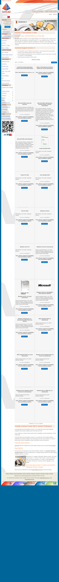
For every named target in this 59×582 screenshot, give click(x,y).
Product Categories (6, 31)
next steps (53, 445)
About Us (55, 14)
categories (48, 0)
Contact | (47, 473)
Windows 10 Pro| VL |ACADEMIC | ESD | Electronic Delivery (45, 293)
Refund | (11, 473)
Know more (17, 445)
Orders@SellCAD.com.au (37, 469)
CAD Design (4, 109)
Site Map (51, 473)
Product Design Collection (7, 54)
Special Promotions (6, 102)
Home (50, 14)
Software (4, 97)
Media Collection (5, 57)
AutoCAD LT (4, 40)
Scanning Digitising (6, 107)
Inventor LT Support (36, 59)
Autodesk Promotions (6, 36)
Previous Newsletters (6, 118)
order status (52, 0)
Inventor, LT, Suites (6, 45)
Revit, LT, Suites (5, 47)
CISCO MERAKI (5, 75)
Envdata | (28, 473)
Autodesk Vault (5, 66)
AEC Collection (5, 52)
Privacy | (8, 473)
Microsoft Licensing (6, 80)
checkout (56, 0)
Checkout (7, 26)
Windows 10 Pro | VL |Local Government (24, 297)
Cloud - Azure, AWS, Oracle (6, 72)
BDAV (3, 100)
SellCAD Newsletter (6, 116)
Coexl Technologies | (18, 473)
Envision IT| (38, 473)
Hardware (4, 95)
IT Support (4, 111)
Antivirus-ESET (5, 68)
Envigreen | (33, 473)
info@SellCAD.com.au (44, 477)
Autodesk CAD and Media (7, 87)
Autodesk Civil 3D (5, 61)
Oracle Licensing (5, 83)
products (44, 0)
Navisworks (4, 64)
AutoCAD (4, 43)
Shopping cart (8, 21)
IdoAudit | (43, 473)
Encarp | (24, 473)
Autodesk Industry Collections (5, 92)
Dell (3, 78)
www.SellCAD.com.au (29, 479)
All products (4, 29)
